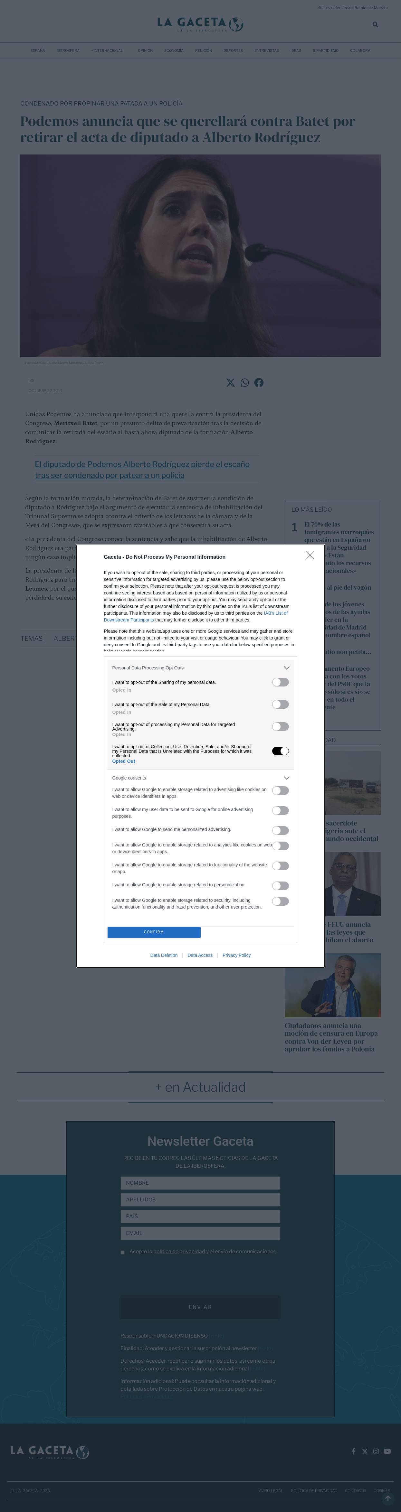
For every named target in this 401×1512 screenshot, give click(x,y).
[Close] (312, 557)
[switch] (280, 682)
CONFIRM (154, 932)
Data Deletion (164, 955)
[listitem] (200, 668)
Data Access (200, 955)
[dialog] (201, 756)
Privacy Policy (237, 955)
